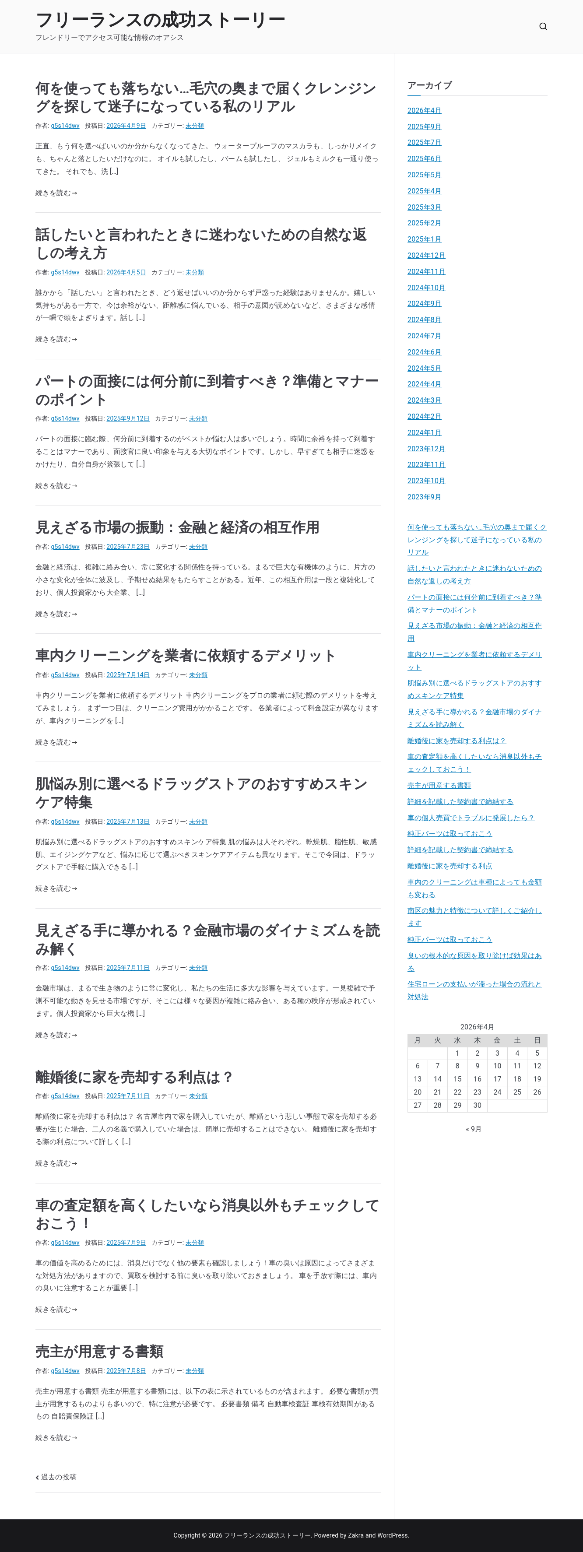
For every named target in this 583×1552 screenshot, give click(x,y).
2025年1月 (424, 239)
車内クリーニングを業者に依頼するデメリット (186, 655)
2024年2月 (424, 416)
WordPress (392, 1535)
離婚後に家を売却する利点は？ (135, 1077)
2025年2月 (424, 223)
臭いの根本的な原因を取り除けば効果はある (474, 962)
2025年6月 (424, 158)
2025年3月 (424, 207)
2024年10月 (426, 288)
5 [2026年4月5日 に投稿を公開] (537, 1053)
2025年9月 (424, 127)
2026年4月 (424, 110)
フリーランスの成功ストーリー (160, 20)
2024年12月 (426, 255)
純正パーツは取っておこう (449, 833)
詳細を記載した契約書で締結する (460, 801)
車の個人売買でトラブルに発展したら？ (471, 818)
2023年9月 (424, 497)
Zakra (356, 1535)
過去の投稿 (59, 1477)
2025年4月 (424, 191)
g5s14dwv (65, 125)
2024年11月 (426, 271)
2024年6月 (424, 352)
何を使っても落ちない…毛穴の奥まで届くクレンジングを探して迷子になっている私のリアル (477, 540)
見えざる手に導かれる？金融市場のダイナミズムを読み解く (474, 718)
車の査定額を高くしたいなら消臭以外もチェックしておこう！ (474, 762)
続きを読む (56, 193)
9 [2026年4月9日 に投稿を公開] (477, 1066)
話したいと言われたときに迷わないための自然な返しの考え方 (474, 574)
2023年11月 (426, 464)
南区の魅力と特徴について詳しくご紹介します (474, 916)
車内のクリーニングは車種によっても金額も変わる (474, 888)
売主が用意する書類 (99, 1351)
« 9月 (474, 1129)
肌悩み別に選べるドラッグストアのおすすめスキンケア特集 (474, 689)
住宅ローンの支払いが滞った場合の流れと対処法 (474, 990)
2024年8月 (424, 320)
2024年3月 (424, 400)
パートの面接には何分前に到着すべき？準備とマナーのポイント (474, 603)
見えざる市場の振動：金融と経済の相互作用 (177, 527)
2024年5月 (424, 368)
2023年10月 (426, 481)
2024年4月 (424, 384)
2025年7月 (424, 142)
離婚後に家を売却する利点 (449, 866)
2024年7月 (424, 336)
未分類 (195, 125)
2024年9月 (424, 303)
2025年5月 (424, 175)
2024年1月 (424, 432)
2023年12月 (426, 449)
